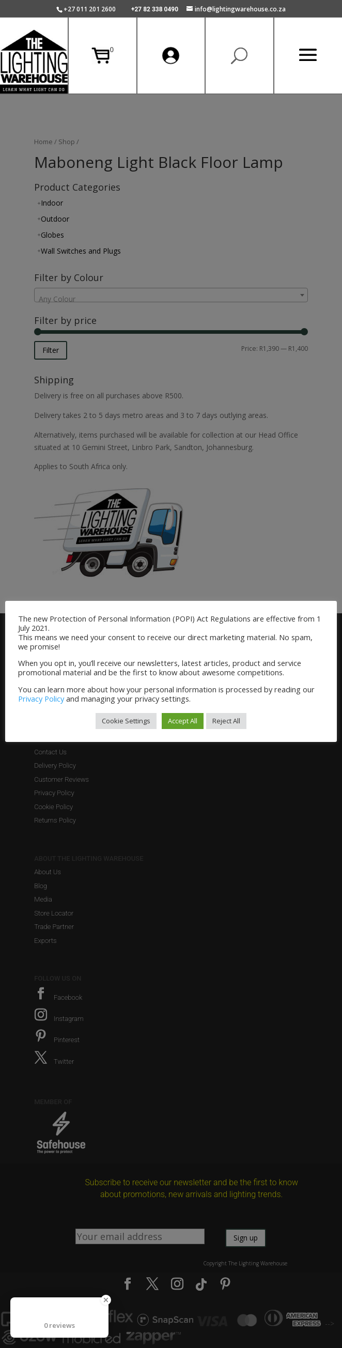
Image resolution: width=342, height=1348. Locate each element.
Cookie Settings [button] (126, 720)
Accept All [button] (182, 720)
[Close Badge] (106, 1300)
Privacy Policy (41, 698)
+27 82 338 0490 (154, 9)
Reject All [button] (226, 720)
